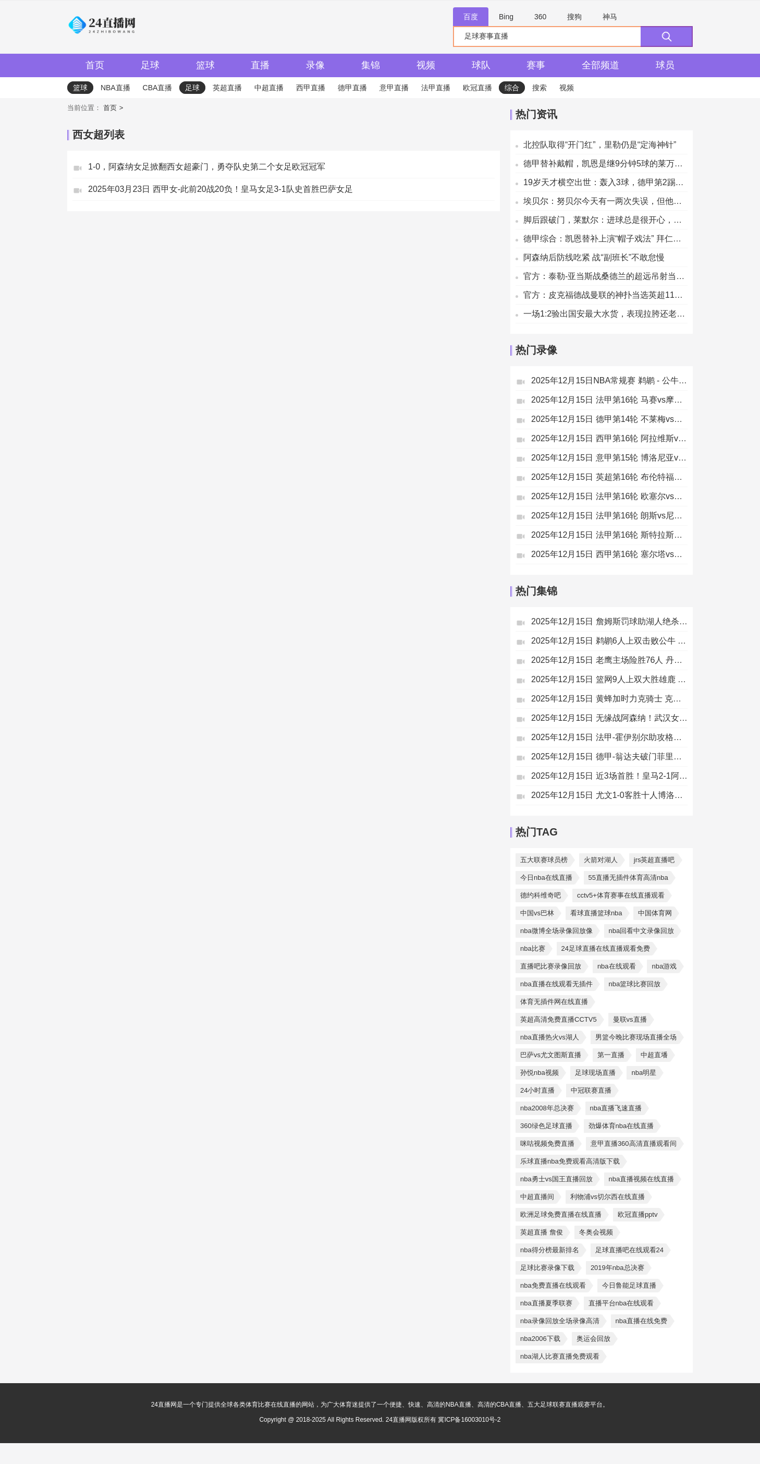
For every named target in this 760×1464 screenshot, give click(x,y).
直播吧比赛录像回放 (550, 966)
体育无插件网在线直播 (554, 1002)
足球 (150, 65)
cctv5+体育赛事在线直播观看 (621, 895)
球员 (665, 65)
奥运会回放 (593, 1338)
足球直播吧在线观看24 (629, 1250)
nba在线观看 (616, 966)
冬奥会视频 (596, 1232)
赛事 (535, 65)
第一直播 (610, 1055)
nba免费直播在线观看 (553, 1285)
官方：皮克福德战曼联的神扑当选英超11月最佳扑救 (605, 295)
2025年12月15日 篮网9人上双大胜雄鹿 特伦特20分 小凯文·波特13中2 (609, 679)
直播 (260, 65)
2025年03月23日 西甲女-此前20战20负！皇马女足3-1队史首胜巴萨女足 (220, 189)
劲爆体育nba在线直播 (621, 1126)
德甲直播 (352, 87)
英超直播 (227, 87)
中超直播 (269, 87)
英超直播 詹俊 (541, 1232)
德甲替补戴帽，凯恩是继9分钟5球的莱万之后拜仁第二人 (605, 163)
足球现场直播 (595, 1072)
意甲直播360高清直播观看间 (634, 1143)
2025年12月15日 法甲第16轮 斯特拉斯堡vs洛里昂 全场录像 (609, 534)
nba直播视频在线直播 (642, 1179)
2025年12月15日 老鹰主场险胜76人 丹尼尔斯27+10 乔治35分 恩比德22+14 (609, 660)
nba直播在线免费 (642, 1321)
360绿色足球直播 (546, 1126)
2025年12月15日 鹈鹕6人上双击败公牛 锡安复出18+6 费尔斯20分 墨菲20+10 (609, 640)
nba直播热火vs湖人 (549, 1037)
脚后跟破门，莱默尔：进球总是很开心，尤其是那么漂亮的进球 (605, 219)
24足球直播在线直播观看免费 (605, 948)
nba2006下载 (540, 1338)
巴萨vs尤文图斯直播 (550, 1055)
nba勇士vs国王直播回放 (556, 1179)
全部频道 (600, 65)
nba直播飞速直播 (616, 1108)
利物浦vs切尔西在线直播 (607, 1197)
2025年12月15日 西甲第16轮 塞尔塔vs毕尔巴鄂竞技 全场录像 (609, 554)
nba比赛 (532, 948)
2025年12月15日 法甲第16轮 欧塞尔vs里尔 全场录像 (609, 496)
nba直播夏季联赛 (546, 1303)
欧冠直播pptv (638, 1214)
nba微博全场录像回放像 (556, 931)
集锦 (370, 65)
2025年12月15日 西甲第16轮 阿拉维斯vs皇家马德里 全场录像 (609, 438)
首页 (94, 65)
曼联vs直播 (630, 1019)
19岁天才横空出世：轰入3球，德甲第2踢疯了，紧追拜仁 (605, 182)
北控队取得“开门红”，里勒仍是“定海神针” (599, 144)
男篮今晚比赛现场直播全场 (636, 1037)
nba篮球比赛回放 (635, 984)
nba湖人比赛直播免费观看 (559, 1356)
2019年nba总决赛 (617, 1268)
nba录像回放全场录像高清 (559, 1321)
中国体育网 (655, 913)
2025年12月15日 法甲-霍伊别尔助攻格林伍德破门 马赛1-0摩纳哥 (609, 737)
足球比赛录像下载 (547, 1268)
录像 (315, 65)
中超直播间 (537, 1197)
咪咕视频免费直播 (547, 1143)
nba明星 (643, 1072)
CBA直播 (158, 87)
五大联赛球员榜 (544, 860)
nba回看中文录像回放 (642, 931)
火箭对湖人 (601, 860)
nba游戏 (664, 966)
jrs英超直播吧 (654, 860)
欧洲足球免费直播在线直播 (561, 1214)
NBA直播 (115, 87)
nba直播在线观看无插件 (556, 984)
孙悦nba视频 (539, 1072)
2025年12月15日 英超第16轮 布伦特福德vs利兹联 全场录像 (609, 477)
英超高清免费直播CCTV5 (558, 1019)
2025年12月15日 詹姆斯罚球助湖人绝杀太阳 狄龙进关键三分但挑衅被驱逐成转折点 (609, 621)
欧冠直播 (477, 87)
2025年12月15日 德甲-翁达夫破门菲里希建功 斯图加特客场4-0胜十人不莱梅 (609, 756)
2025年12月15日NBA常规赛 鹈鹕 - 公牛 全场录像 (609, 380)
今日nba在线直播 (546, 877)
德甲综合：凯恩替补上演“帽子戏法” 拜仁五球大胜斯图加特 (605, 238)
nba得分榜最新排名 (549, 1250)
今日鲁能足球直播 (629, 1285)
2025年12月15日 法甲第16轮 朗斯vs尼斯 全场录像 (609, 515)
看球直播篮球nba (596, 913)
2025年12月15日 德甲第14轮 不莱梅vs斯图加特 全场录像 (609, 419)
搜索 (539, 87)
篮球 (205, 65)
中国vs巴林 (537, 913)
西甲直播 (310, 87)
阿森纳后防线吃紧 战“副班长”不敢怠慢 (594, 257)
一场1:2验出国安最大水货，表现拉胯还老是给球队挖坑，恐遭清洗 (605, 313)
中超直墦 (654, 1055)
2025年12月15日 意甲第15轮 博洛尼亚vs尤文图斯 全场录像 (609, 457)
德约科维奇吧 (540, 895)
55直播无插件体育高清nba (628, 877)
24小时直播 (537, 1090)
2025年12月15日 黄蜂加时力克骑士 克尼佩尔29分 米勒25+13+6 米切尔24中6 (609, 698)
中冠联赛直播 (591, 1090)
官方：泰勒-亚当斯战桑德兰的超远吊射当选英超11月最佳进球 (605, 276)
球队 (481, 65)
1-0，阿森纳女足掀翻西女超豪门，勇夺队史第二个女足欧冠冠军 (206, 166)
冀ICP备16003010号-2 (469, 1419)
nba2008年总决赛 (547, 1108)
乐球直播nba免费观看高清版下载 (570, 1161)
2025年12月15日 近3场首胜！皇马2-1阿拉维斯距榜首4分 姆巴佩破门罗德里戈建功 (609, 775)
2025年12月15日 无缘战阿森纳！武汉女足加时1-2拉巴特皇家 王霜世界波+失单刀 (609, 717)
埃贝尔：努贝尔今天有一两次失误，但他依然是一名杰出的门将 (605, 201)
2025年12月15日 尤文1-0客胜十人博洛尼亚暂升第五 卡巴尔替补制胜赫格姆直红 (609, 795)
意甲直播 (394, 87)
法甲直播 (435, 87)
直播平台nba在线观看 (621, 1303)
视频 (425, 65)
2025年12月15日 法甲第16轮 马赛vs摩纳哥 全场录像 (609, 399)
